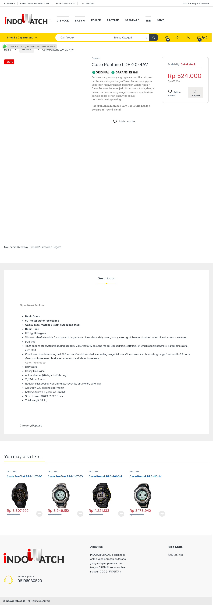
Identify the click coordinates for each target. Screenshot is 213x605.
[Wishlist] (177, 37)
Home (7, 49)
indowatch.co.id (15, 600)
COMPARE (9, 3)
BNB (148, 20)
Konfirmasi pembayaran (196, 3)
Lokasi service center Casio (35, 3)
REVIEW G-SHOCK (65, 3)
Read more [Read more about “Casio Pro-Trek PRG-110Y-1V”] (39, 514)
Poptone (26, 49)
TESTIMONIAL (87, 3)
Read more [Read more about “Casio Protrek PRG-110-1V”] (162, 514)
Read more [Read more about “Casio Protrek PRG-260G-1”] (121, 514)
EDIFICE (96, 20)
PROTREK (113, 20)
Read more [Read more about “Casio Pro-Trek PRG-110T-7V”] (80, 514)
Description (106, 278)
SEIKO (160, 20)
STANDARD (132, 20)
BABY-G (80, 20)
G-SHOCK (63, 20)
